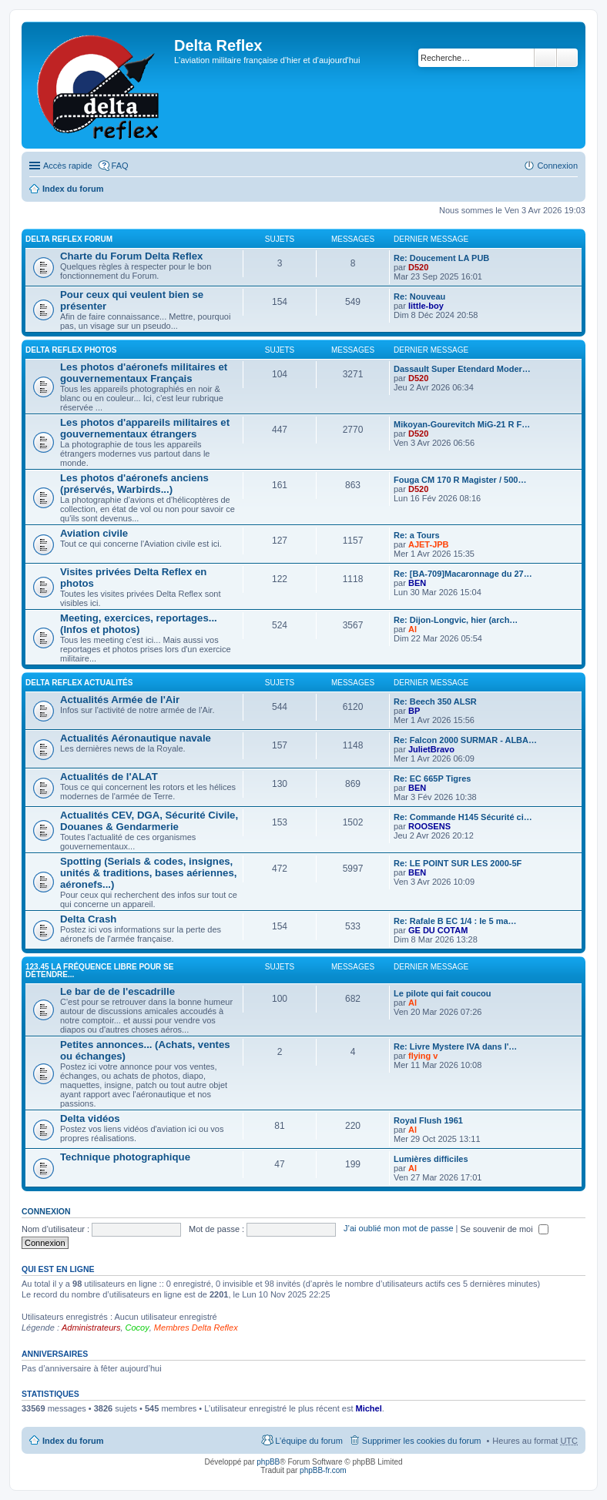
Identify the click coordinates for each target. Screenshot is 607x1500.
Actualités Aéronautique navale (135, 738)
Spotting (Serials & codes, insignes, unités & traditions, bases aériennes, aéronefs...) (148, 872)
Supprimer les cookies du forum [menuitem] (421, 1440)
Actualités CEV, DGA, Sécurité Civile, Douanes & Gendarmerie (149, 820)
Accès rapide (67, 165)
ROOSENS (429, 826)
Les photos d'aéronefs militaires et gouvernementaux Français (143, 372)
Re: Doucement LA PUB (441, 258)
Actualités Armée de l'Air (119, 699)
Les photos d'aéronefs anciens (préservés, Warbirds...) (134, 483)
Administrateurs (91, 1327)
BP (414, 710)
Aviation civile (94, 533)
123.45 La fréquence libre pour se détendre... (99, 971)
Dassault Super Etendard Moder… (462, 368)
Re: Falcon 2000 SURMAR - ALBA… (465, 740)
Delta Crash (88, 919)
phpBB (268, 1462)
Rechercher (545, 58)
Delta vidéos (90, 1118)
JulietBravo (431, 749)
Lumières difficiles (431, 1159)
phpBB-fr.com (323, 1470)
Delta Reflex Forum (68, 239)
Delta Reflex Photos (71, 350)
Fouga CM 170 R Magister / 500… (460, 479)
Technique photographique (125, 1157)
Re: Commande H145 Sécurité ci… (463, 817)
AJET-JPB (428, 544)
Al (412, 629)
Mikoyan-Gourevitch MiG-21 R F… (462, 424)
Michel (369, 1408)
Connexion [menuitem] (557, 165)
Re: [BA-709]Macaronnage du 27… (463, 573)
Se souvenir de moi (504, 1229)
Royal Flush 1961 (428, 1120)
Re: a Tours (417, 535)
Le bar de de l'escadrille (117, 991)
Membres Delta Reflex (196, 1327)
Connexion (46, 1211)
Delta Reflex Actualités (78, 682)
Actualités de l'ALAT (109, 776)
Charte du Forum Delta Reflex (131, 256)
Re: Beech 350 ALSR (435, 701)
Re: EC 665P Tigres (432, 778)
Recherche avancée (567, 58)
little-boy (426, 305)
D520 (418, 267)
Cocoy (137, 1327)
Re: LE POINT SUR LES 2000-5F (457, 863)
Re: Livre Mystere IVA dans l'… (455, 1046)
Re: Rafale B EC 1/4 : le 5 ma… (455, 921)
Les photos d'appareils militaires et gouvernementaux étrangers (145, 428)
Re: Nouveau (419, 296)
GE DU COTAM (438, 930)
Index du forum (72, 188)
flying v (423, 1055)
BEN (417, 583)
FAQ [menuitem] (120, 165)
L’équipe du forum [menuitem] (308, 1440)
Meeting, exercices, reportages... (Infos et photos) (138, 623)
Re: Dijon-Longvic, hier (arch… (456, 619)
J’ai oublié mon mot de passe (398, 1229)
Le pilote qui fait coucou (442, 993)
